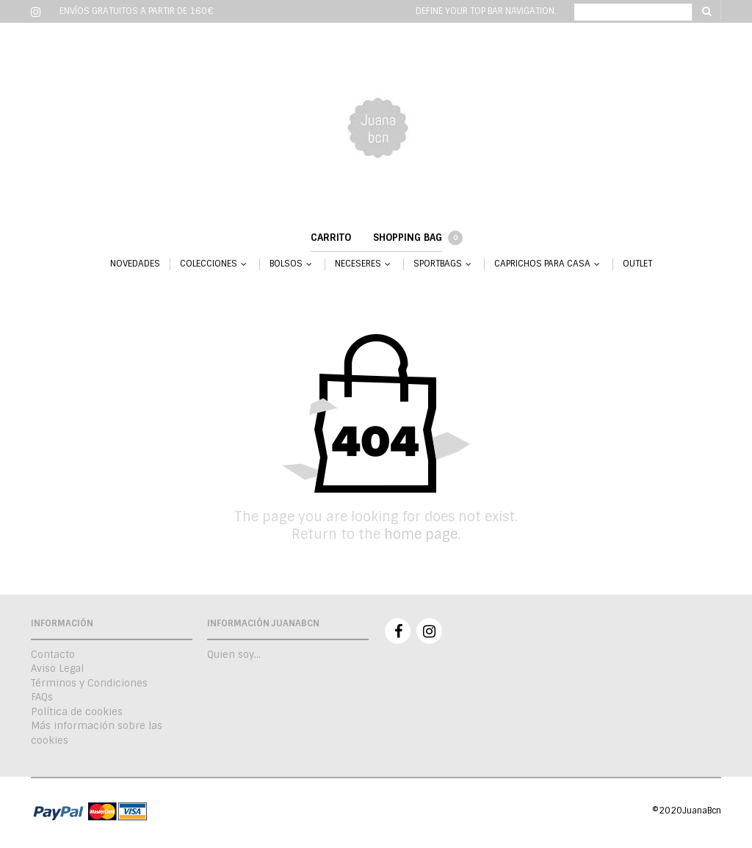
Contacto (53, 654)
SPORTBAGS (437, 263)
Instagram (429, 631)
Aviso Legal (57, 668)
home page (421, 534)
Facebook (397, 631)
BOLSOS (286, 263)
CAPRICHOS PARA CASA (542, 263)
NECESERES (358, 263)
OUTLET (637, 263)
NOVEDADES (135, 263)
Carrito (331, 237)
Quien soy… (234, 654)
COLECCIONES (208, 263)
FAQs (42, 697)
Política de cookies (77, 712)
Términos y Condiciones (89, 683)
